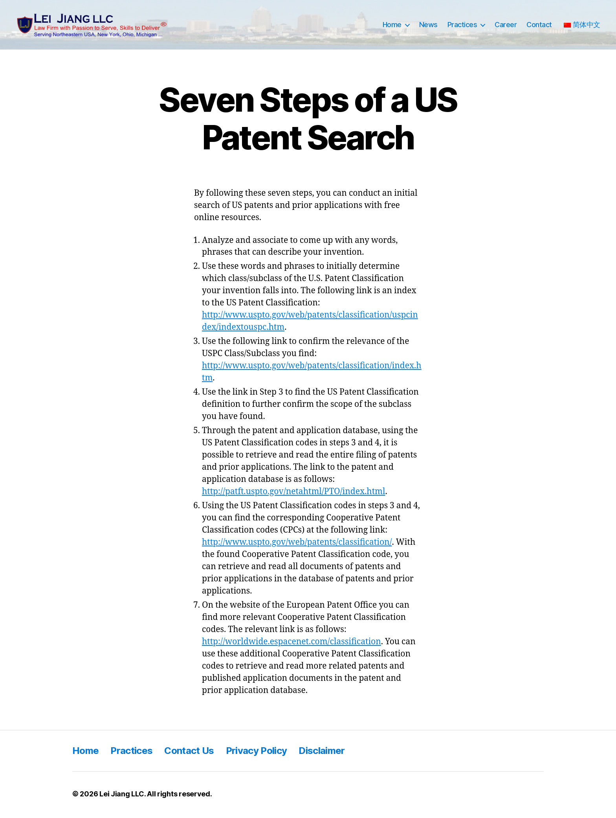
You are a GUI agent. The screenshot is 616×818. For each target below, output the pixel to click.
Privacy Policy (256, 752)
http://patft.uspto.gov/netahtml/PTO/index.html (293, 493)
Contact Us (189, 752)
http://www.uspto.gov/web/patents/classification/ (297, 544)
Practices (462, 26)
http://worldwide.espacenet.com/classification (291, 643)
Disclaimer (322, 752)
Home (392, 26)
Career (506, 26)
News (428, 26)
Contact (539, 26)
